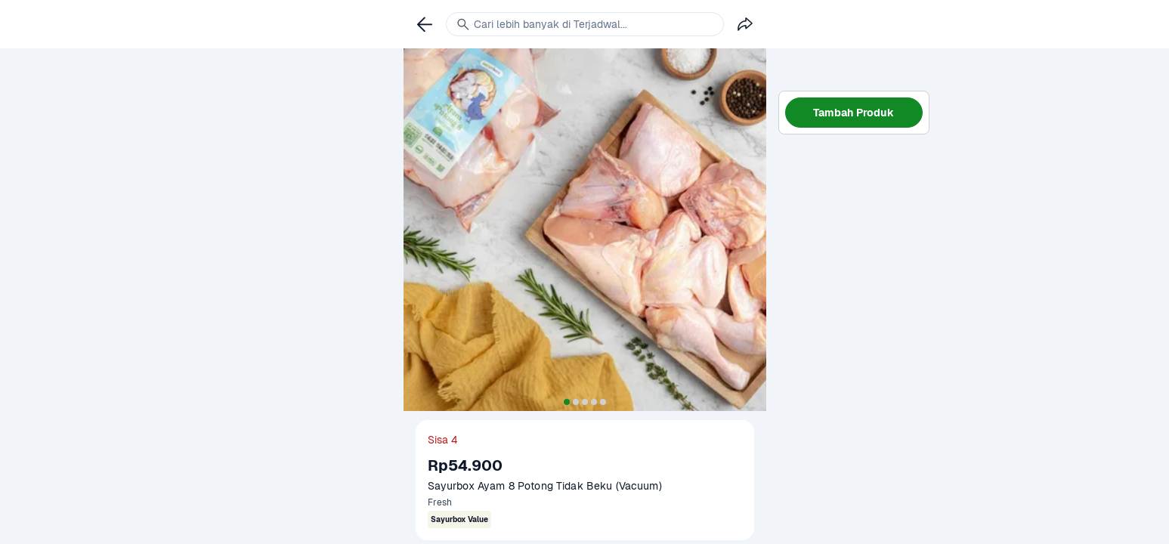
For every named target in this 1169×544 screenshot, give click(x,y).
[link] (425, 24)
